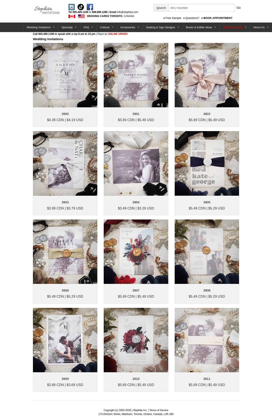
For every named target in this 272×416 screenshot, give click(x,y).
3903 (65, 202)
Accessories (127, 27)
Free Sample (173, 18)
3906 (65, 290)
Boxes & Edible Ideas (199, 27)
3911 (206, 379)
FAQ (86, 27)
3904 (135, 202)
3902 (206, 114)
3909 (65, 379)
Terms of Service (158, 410)
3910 (135, 379)
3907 (135, 290)
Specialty (67, 27)
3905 (206, 202)
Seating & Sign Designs (160, 27)
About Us (259, 27)
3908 (206, 290)
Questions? (192, 18)
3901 (135, 114)
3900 (65, 114)
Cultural (104, 27)
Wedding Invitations (39, 27)
